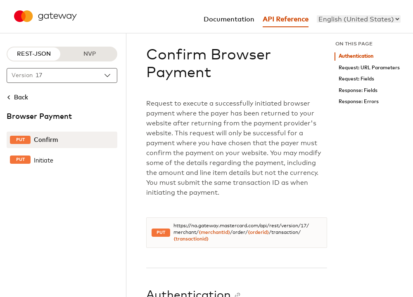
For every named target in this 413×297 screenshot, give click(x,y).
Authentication (356, 56)
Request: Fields (356, 79)
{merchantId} (214, 232)
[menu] (359, 19)
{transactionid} (191, 239)
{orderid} (258, 232)
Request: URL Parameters (369, 68)
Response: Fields (358, 90)
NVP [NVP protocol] (89, 54)
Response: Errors (359, 101)
